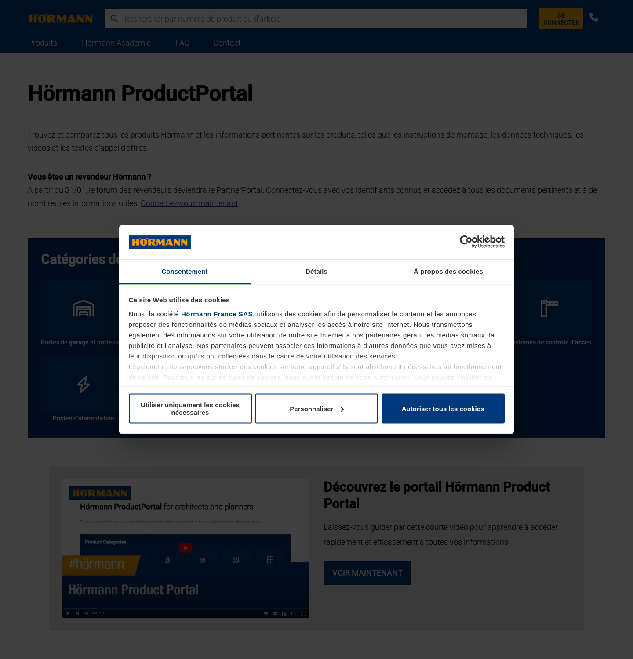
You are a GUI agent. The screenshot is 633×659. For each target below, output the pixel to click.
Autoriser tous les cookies (443, 408)
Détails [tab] (316, 271)
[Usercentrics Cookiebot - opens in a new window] (466, 242)
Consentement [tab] (184, 271)
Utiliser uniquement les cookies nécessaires (190, 408)
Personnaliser (317, 408)
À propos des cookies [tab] (448, 271)
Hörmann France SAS (217, 313)
